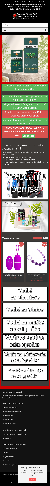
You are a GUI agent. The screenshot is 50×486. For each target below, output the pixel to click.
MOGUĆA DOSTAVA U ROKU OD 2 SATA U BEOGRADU (25, 7)
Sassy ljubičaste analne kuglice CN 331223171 (36, 274)
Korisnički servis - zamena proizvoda (14, 430)
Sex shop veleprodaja (10, 448)
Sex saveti (6, 461)
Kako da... (10, 483)
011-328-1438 (18, 2)
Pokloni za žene (8, 420)
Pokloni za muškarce (9, 424)
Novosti (5, 453)
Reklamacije (7, 438)
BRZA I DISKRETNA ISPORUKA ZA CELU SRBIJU (25, 9)
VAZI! (32, 479)
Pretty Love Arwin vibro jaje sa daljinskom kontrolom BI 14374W (13, 274)
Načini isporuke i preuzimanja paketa (14, 444)
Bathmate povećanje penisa (12, 411)
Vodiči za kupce (8, 416)
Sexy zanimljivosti (9, 457)
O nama (5, 483)
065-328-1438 (39, 2)
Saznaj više (28, 135)
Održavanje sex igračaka (10, 407)
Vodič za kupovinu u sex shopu (13, 403)
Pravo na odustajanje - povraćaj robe (14, 434)
